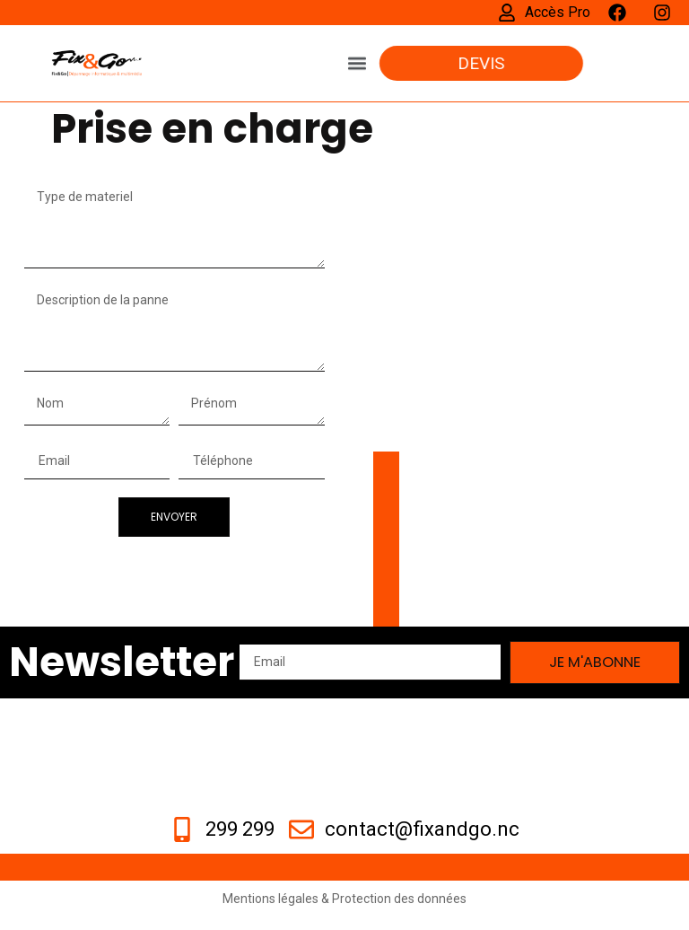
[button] (357, 54)
